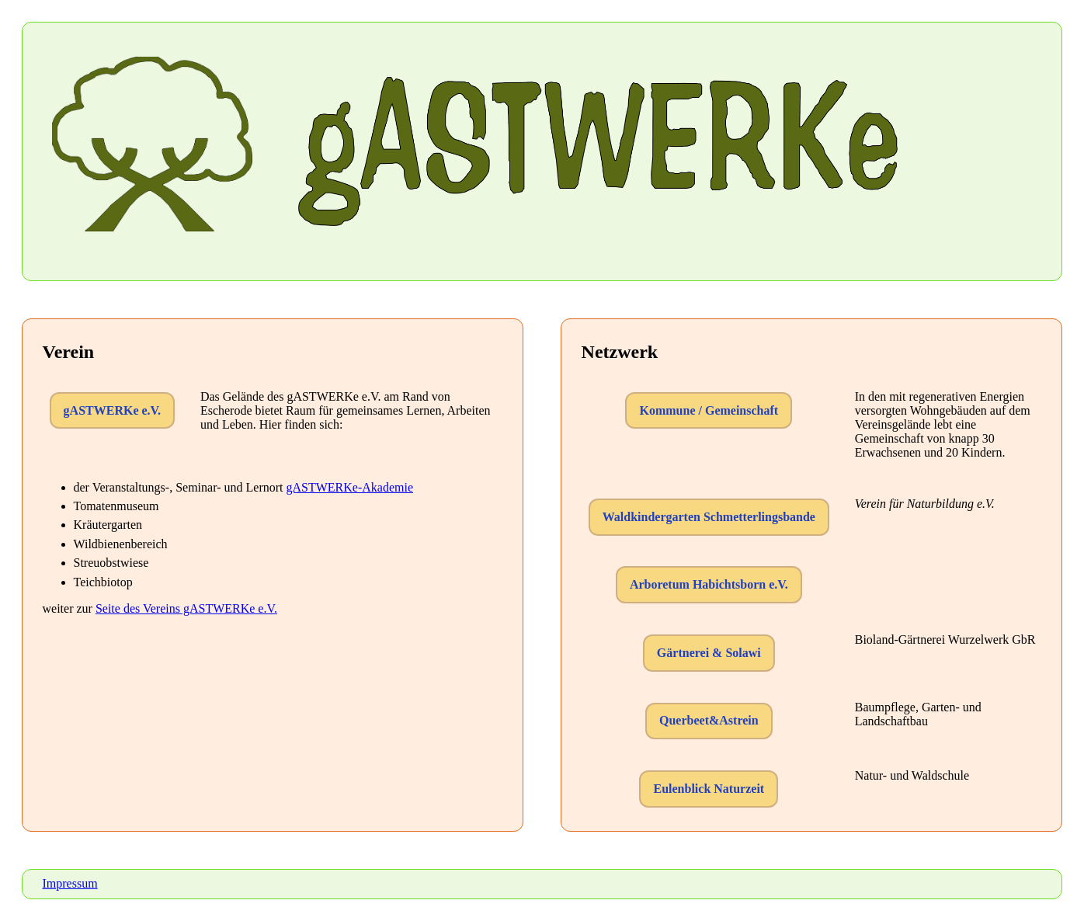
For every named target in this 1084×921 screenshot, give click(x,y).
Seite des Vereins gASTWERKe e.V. (186, 608)
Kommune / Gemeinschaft (708, 410)
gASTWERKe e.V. (113, 410)
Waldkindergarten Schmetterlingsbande (709, 516)
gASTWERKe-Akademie (349, 487)
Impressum (70, 883)
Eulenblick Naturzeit (708, 788)
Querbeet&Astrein (709, 720)
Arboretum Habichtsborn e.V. (709, 584)
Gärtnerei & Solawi (709, 652)
